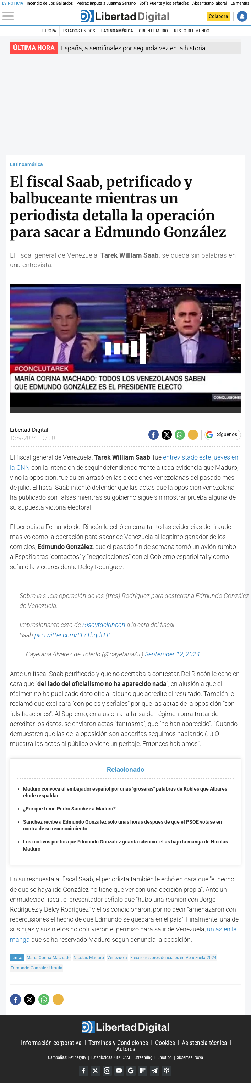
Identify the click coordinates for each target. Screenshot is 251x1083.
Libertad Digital (125, 1027)
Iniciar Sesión (242, 16)
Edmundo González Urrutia (36, 968)
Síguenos (227, 434)
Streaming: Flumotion (153, 1057)
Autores (125, 1048)
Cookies (165, 1042)
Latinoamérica (117, 30)
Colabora (218, 16)
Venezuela (117, 957)
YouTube (119, 1070)
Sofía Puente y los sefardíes (164, 3)
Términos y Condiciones (118, 1042)
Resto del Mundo (191, 30)
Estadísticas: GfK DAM (110, 1057)
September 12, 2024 (172, 654)
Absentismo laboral (209, 3)
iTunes (166, 1070)
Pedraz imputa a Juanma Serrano (106, 3)
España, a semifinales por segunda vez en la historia (133, 48)
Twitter (95, 1070)
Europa (49, 30)
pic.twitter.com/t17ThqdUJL (72, 635)
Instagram (107, 1070)
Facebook (83, 1070)
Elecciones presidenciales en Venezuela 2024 (173, 957)
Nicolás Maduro (88, 957)
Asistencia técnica (204, 1042)
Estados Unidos (78, 30)
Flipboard (142, 1070)
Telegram (154, 1070)
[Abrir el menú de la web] (41, 16)
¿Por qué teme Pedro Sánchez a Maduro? (69, 809)
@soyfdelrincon (103, 624)
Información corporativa (51, 1042)
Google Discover (131, 1070)
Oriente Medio (153, 30)
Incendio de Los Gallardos (50, 3)
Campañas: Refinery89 (67, 1057)
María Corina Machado (49, 957)
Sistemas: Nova (190, 1057)
